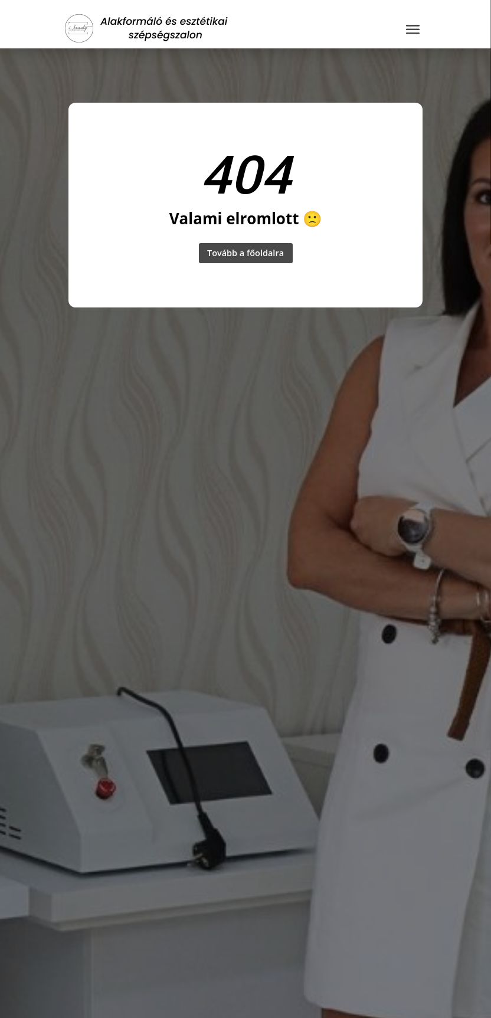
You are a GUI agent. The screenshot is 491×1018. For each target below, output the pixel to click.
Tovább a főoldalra (245, 253)
